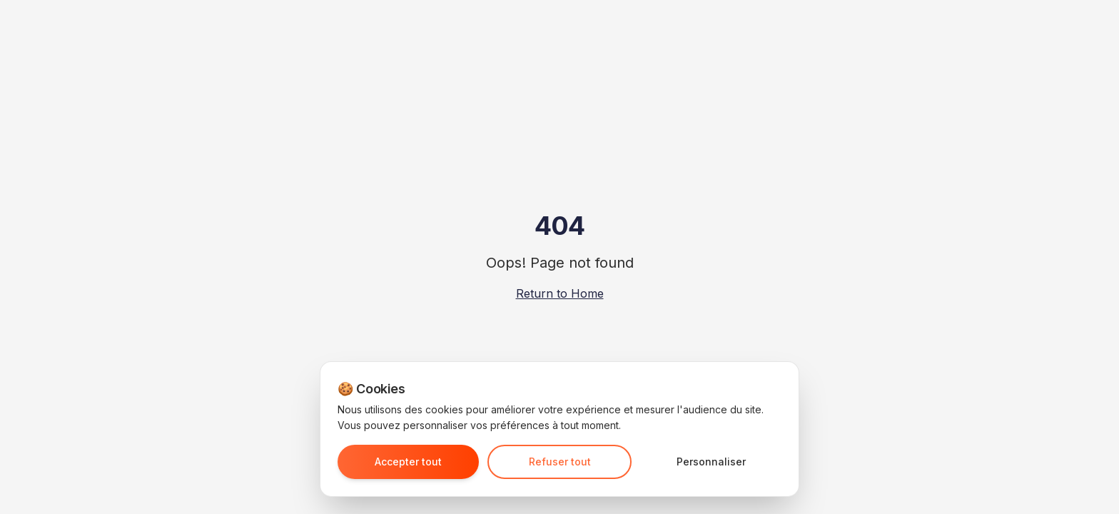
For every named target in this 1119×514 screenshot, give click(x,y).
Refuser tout (560, 461)
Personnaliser (711, 461)
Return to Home (560, 293)
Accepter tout (408, 461)
